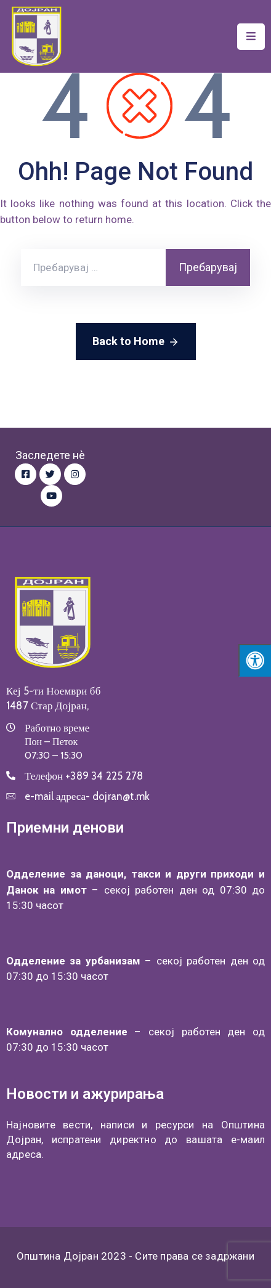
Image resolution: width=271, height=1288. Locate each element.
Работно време (57, 728)
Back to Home (135, 342)
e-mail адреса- (87, 796)
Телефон (84, 776)
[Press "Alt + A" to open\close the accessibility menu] (254, 660)
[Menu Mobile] (251, 36)
